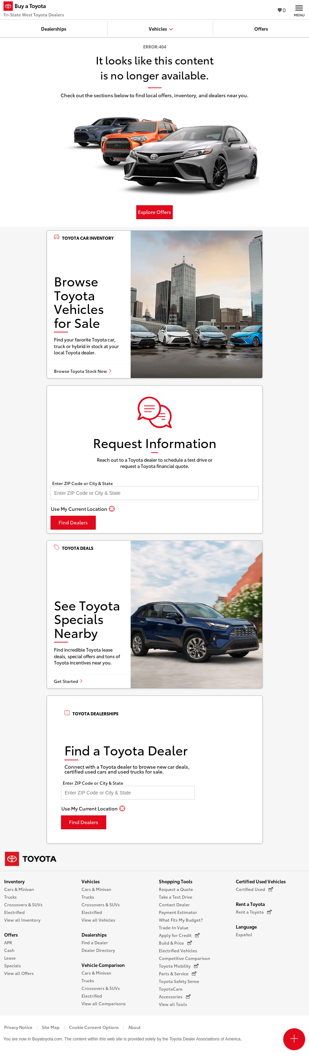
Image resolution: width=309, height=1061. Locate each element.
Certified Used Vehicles (261, 881)
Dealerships (94, 934)
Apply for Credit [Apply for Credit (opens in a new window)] (179, 935)
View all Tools (173, 1004)
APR (8, 942)
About (134, 1027)
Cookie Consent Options (94, 1027)
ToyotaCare (171, 989)
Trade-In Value (173, 927)
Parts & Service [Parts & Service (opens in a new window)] (177, 973)
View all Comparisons (104, 1003)
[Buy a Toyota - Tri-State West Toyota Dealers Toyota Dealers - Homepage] (33, 7)
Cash (9, 950)
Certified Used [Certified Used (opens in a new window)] (254, 889)
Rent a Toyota (250, 904)
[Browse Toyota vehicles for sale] (154, 304)
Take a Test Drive (175, 897)
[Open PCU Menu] (294, 1039)
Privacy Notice (18, 1027)
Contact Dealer (174, 904)
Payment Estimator (178, 912)
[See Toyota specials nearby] (154, 614)
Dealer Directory (98, 950)
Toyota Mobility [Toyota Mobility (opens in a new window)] (179, 966)
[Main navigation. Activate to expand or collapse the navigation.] (299, 10)
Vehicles (91, 881)
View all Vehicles (98, 920)
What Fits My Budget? (181, 920)
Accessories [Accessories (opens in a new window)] (175, 996)
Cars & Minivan (19, 889)
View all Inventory (22, 920)
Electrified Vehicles (178, 950)
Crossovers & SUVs (23, 904)
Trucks (10, 897)
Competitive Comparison (184, 958)
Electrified (14, 912)
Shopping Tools (175, 881)
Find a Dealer (95, 942)
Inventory (14, 881)
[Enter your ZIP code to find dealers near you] (155, 493)
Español (244, 934)
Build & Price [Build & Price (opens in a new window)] (175, 943)
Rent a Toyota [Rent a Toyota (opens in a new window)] (254, 912)
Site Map (51, 1027)
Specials (12, 965)
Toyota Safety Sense (179, 981)
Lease (10, 958)
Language (246, 926)
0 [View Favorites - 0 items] (282, 10)
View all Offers (19, 973)
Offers (11, 934)
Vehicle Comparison (103, 965)
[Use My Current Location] (83, 509)
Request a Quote (176, 889)
